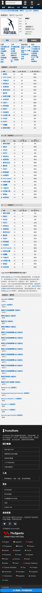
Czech (16, 563)
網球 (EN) (11, 7)
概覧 (7, 40)
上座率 (3, 55)
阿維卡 (5, 109)
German (16, 559)
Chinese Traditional (30, 563)
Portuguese (7, 546)
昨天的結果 (8, 490)
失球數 (13, 51)
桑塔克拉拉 (6, 90)
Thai (23, 567)
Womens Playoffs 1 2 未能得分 (11, 399)
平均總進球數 (15, 47)
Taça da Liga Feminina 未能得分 (12, 415)
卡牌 (22, 56)
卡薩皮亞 (6, 80)
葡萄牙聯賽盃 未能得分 (8, 327)
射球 (22, 59)
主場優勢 (3, 51)
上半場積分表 (35, 47)
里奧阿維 (6, 87)
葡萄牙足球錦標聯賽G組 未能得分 (12, 354)
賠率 (32, 59)
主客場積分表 (5, 47)
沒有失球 (14, 53)
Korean (19, 546)
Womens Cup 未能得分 (9, 387)
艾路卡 (5, 103)
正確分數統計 (8, 467)
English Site (8, 507)
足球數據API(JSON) (10, 498)
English (5, 542)
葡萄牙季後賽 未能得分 (8, 376)
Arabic (5, 580)
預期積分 (34, 61)
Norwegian (20, 572)
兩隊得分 (14, 55)
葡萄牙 (27, 18)
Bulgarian (20, 576)
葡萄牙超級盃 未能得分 (8, 316)
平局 (2, 60)
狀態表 (3, 49)
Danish (5, 550)
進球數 (13, 49)
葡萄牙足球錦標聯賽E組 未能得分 (12, 365)
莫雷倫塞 (6, 106)
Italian (5, 563)
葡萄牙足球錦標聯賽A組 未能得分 (12, 332)
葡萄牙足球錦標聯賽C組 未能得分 (12, 343)
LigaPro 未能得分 (7, 305)
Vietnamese (7, 576)
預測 (31, 7)
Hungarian (33, 572)
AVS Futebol (7, 77)
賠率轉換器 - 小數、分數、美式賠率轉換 (17, 478)
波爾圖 (5, 125)
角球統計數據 (8, 458)
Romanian (6, 555)
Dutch (27, 559)
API (18, 7)
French (28, 550)
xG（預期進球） (14, 60)
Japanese (17, 542)
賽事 (20, 40)
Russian (30, 546)
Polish (5, 559)
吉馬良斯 (6, 99)
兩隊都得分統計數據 (10, 454)
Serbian (32, 576)
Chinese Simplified (9, 567)
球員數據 (3, 58)
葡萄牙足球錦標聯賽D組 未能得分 (12, 349)
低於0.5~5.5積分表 (25, 51)
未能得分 (15, 58)
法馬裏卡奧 (6, 115)
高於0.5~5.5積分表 (25, 47)
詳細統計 (34, 40)
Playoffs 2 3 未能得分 (8, 410)
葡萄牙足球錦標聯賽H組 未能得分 (12, 371)
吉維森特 (6, 112)
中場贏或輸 (35, 51)
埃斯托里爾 (6, 96)
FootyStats (5, 587)
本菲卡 (5, 121)
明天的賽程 (8, 494)
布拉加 (5, 118)
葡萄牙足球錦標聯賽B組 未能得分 (12, 338)
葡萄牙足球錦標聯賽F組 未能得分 (12, 360)
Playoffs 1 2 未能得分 (8, 404)
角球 (3, 7)
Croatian (33, 567)
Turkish (29, 542)
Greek (18, 555)
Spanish (16, 550)
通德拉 (5, 74)
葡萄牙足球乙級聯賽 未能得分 (10, 382)
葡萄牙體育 (6, 128)
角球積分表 (24, 54)
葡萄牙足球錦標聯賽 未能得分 (10, 310)
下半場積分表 (35, 49)
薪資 (2, 62)
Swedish (29, 555)
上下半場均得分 (9, 462)
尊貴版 (25, 7)
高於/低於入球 (9, 449)
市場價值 (34, 53)
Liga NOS (13, 277)
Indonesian (6, 572)
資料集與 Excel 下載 (34, 56)
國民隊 (5, 93)
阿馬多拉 (6, 83)
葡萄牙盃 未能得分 (7, 321)
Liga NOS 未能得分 (7, 299)
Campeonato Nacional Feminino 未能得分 (15, 393)
